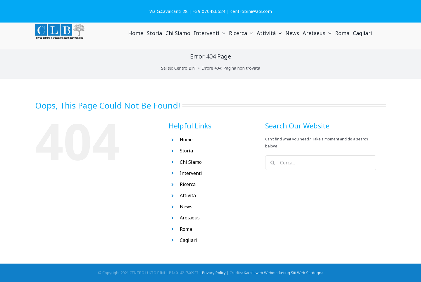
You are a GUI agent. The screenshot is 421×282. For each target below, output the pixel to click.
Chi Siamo (191, 162)
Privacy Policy (214, 272)
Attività (188, 195)
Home (186, 139)
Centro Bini (185, 68)
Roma (186, 229)
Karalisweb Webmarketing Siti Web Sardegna (283, 272)
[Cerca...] (320, 162)
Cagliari (188, 240)
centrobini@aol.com (251, 11)
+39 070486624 (209, 11)
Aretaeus (190, 217)
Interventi (191, 173)
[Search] (272, 162)
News (186, 206)
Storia (186, 150)
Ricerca (188, 184)
